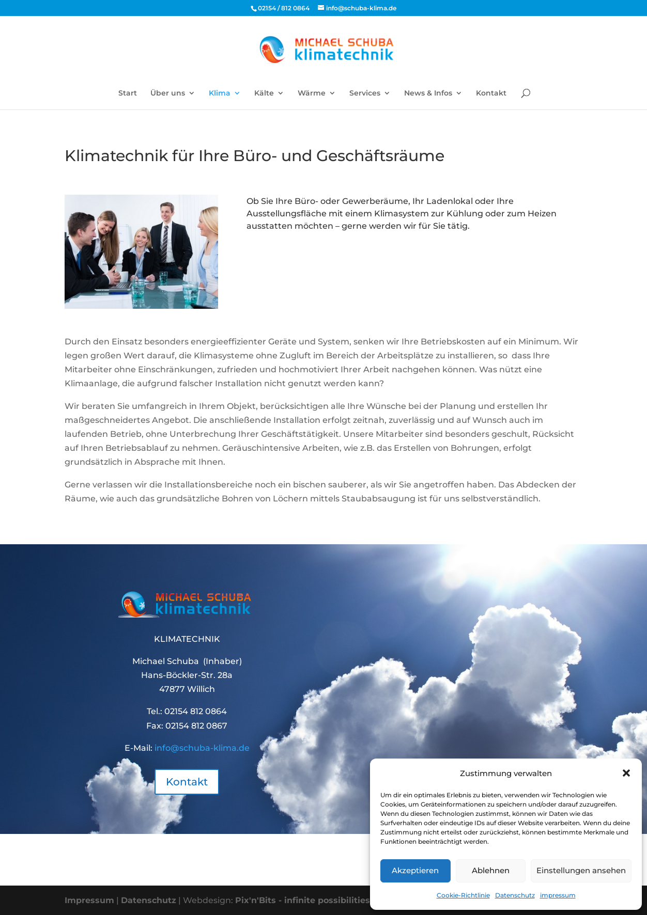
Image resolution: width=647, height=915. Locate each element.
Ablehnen (491, 870)
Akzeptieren (415, 870)
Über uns (167, 93)
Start (127, 93)
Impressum (89, 900)
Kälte (264, 93)
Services (364, 93)
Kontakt (491, 93)
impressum (558, 895)
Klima (219, 93)
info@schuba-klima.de (202, 748)
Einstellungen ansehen (581, 870)
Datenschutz (515, 895)
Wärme (312, 93)
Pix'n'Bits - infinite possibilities (302, 900)
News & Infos (428, 93)
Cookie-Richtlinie (463, 895)
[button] (626, 773)
